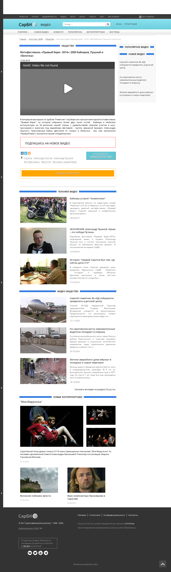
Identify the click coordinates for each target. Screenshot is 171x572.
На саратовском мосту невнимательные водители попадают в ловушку (92, 330)
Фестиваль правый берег (64, 161)
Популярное (75, 32)
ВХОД (118, 24)
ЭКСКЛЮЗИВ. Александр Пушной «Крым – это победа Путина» (92, 231)
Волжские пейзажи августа (35, 495)
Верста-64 (46, 161)
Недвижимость (49, 16)
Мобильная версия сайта (85, 564)
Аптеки (35, 16)
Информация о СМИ (29, 528)
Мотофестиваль (32, 161)
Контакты (133, 515)
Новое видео (41, 32)
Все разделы (146, 16)
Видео (64, 16)
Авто (102, 16)
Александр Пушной (63, 158)
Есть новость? (101, 155)
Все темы (114, 32)
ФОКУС (82, 16)
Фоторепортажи (96, 32)
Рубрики (24, 32)
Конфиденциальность (114, 515)
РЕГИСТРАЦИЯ (131, 24)
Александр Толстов (43, 158)
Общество (110, 389)
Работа (92, 16)
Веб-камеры (113, 16)
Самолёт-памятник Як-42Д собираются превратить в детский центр (92, 300)
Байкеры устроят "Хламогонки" (87, 198)
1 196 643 (25, 546)
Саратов (28, 158)
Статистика (94, 515)
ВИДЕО (46, 25)
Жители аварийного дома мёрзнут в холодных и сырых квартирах (90, 361)
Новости (23, 16)
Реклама (82, 515)
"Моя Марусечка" (31, 402)
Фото (72, 16)
